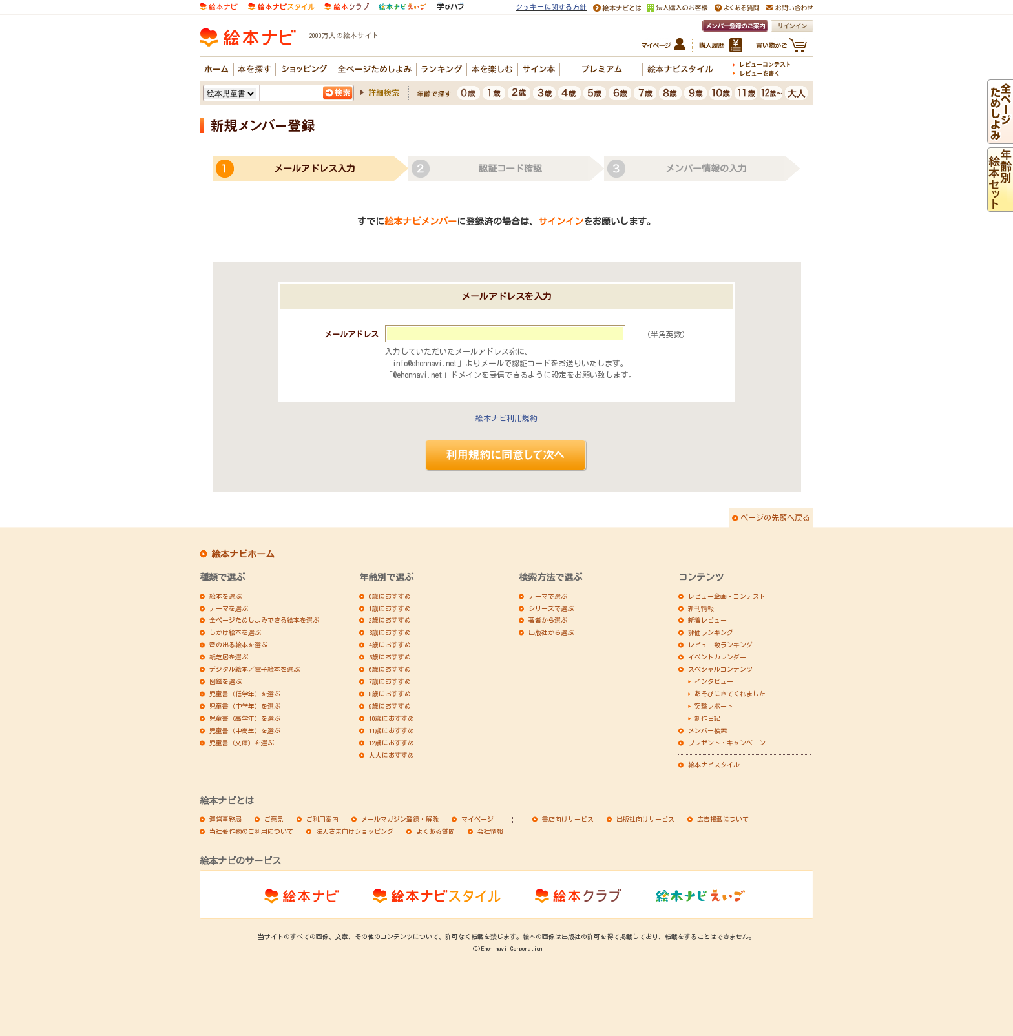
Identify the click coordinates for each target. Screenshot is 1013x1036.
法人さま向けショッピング (354, 831)
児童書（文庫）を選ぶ (241, 743)
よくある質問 (435, 831)
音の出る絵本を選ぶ (238, 644)
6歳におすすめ (390, 669)
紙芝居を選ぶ (228, 657)
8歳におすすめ (390, 693)
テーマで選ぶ (547, 596)
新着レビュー (707, 620)
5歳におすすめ (390, 657)
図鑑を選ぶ (225, 681)
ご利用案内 (322, 819)
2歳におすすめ (390, 620)
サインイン (560, 221)
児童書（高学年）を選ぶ (244, 718)
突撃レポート (713, 706)
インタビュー (713, 681)
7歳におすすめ (390, 681)
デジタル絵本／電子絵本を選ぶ (254, 669)
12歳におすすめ (391, 743)
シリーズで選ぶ (551, 608)
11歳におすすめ (391, 730)
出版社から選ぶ (551, 632)
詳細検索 (383, 92)
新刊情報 (701, 608)
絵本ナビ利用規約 (506, 418)
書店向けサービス (568, 819)
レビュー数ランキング (720, 644)
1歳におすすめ (390, 608)
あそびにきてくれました (730, 693)
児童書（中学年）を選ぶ (244, 706)
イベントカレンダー (717, 657)
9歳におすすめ (390, 706)
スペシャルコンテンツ (720, 669)
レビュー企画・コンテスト (727, 596)
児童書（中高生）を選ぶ (244, 730)
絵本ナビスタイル (714, 764)
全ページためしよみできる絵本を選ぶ (264, 620)
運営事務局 (225, 819)
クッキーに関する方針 (551, 6)
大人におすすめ (391, 755)
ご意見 (274, 819)
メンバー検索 (707, 730)
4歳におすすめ (390, 644)
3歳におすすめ (390, 632)
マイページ (477, 819)
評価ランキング (710, 632)
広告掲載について (723, 819)
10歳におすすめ (391, 718)
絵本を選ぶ (225, 596)
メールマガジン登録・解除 (400, 819)
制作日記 (707, 718)
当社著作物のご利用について (251, 831)
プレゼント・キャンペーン (727, 743)
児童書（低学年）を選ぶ (244, 693)
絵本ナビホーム (243, 554)
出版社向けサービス (645, 819)
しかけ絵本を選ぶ (235, 632)
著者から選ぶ (547, 620)
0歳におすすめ (390, 596)
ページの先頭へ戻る (775, 517)
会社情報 (490, 831)
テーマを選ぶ (228, 608)
